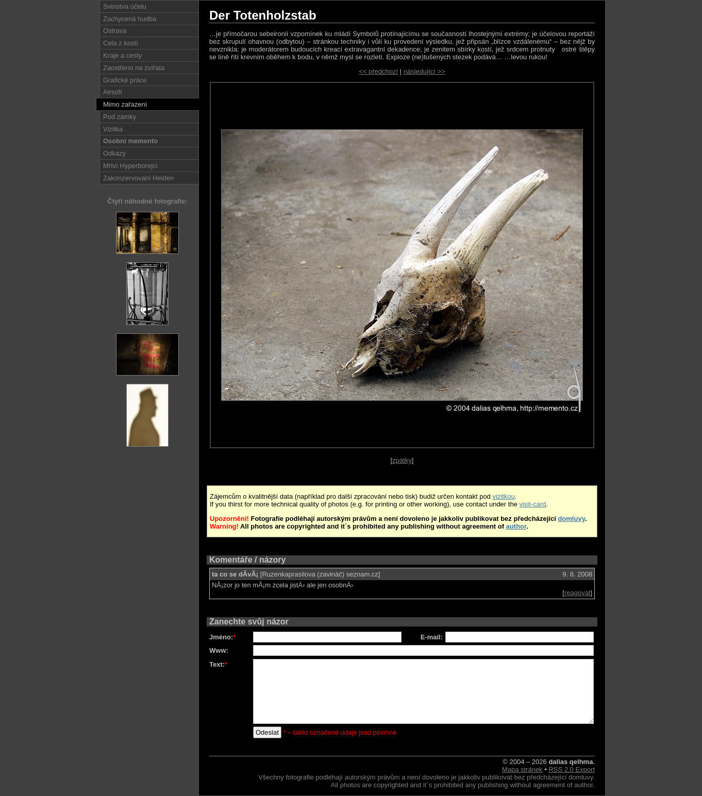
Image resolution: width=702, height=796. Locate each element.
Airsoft (112, 92)
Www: (218, 650)
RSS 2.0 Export (571, 769)
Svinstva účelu (124, 6)
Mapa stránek (522, 769)
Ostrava (115, 31)
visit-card (532, 504)
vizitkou (503, 496)
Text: (218, 664)
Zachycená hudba (129, 19)
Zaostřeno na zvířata (133, 68)
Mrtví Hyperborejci (130, 166)
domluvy (571, 518)
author (516, 526)
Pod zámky (119, 117)
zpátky (402, 460)
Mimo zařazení (125, 104)
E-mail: (432, 637)
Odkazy (114, 153)
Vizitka (113, 129)
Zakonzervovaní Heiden (138, 178)
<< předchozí (378, 71)
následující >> (424, 71)
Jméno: (222, 637)
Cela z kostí (120, 43)
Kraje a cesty (122, 55)
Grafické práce (125, 80)
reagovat (577, 593)
